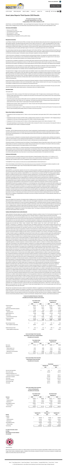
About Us (39, 11)
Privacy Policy (51, 462)
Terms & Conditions (34, 462)
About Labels (26, 11)
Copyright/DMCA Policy (43, 462)
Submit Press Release (26, 462)
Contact (33, 11)
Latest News (9, 11)
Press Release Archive (16, 462)
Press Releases (17, 11)
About (10, 462)
